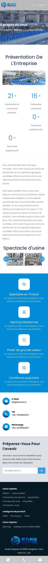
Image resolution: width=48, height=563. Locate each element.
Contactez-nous (11, 505)
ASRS (5, 515)
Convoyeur (15, 515)
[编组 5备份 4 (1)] (24, 78)
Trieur (27, 515)
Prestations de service (14, 497)
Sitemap (7, 526)
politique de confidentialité (27, 526)
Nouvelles (27, 501)
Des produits (18, 493)
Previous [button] (6, 259)
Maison (6, 493)
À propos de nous (11, 501)
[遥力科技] (24, 540)
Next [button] (42, 259)
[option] (14, 259)
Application (33, 497)
